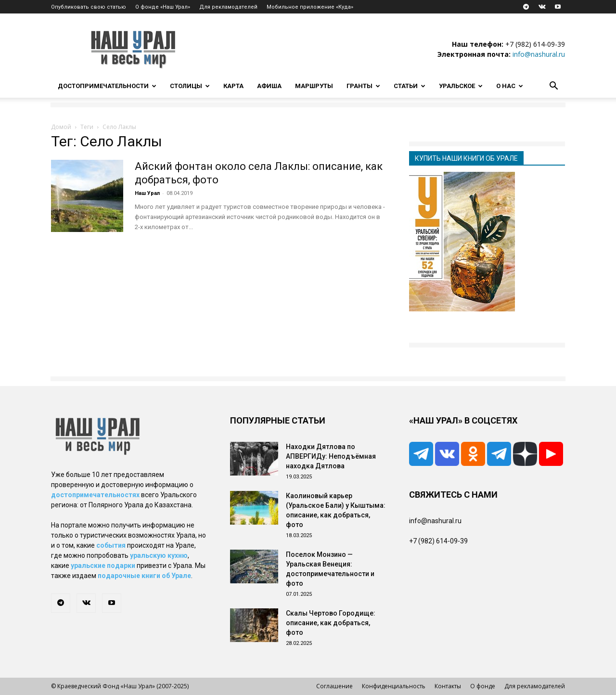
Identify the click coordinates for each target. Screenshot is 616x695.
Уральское (461, 86)
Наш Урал (147, 193)
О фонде (482, 686)
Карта (233, 86)
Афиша (269, 86)
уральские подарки (103, 565)
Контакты (448, 686)
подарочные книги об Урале (144, 575)
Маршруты (314, 86)
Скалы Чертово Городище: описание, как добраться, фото (330, 622)
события (111, 545)
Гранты (363, 86)
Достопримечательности (107, 86)
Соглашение (334, 686)
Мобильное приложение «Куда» (310, 7)
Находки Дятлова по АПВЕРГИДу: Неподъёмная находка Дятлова (331, 456)
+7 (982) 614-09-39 (535, 44)
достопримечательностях (95, 495)
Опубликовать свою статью (88, 7)
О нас (509, 86)
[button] (553, 86)
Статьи (409, 86)
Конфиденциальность (393, 686)
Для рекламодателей (228, 7)
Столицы (190, 86)
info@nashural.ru (539, 54)
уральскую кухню (159, 555)
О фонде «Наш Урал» (162, 7)
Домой (61, 127)
